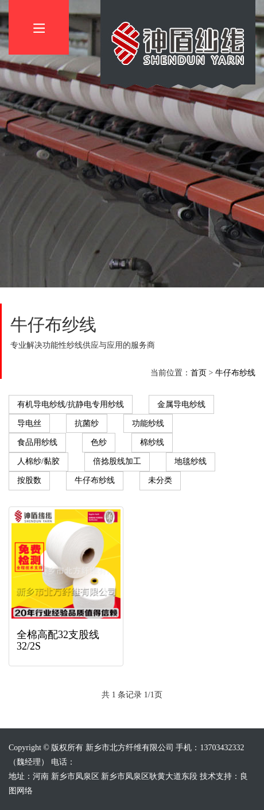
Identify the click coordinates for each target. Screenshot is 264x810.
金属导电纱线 (181, 404)
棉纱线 (152, 442)
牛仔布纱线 (235, 372)
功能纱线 (148, 423)
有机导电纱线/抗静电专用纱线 (70, 404)
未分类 (160, 480)
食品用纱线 (37, 442)
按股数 (29, 480)
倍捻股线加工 (117, 461)
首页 (199, 372)
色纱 (99, 442)
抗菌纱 (87, 423)
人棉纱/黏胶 (38, 461)
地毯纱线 (190, 461)
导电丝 (29, 423)
